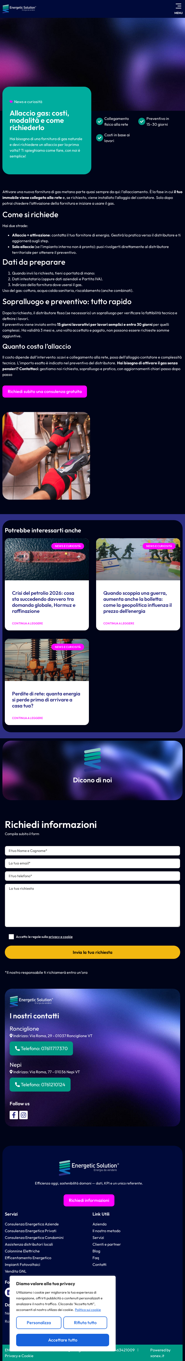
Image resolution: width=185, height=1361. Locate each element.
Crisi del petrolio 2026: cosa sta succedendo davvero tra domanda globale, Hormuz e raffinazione (43, 602)
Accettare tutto (62, 1340)
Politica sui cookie (88, 1310)
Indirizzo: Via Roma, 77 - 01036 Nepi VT (45, 1071)
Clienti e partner (106, 1244)
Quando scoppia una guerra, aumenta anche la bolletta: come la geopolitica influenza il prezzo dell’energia (137, 602)
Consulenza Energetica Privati (30, 1230)
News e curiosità (28, 101)
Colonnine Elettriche (22, 1251)
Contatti (99, 1264)
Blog (96, 1251)
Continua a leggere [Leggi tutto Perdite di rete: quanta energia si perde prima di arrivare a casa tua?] (27, 718)
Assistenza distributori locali (29, 1244)
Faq (95, 1257)
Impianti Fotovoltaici (22, 1264)
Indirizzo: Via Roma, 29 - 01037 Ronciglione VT (51, 1035)
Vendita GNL (15, 1271)
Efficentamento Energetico (28, 1257)
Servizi (11, 1214)
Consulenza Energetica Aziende (32, 1224)
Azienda (99, 1224)
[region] (63, 1313)
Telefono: (41, 1048)
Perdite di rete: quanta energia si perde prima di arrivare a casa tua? (46, 699)
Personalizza (39, 1322)
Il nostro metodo (106, 1230)
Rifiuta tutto (85, 1322)
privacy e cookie (61, 937)
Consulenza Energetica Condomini (34, 1237)
